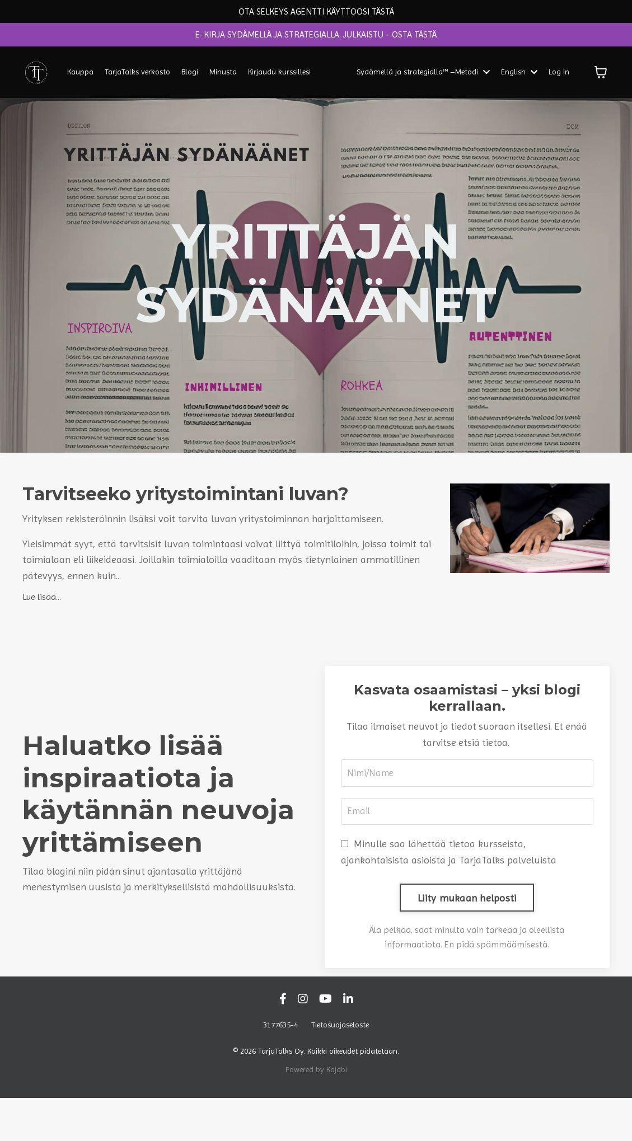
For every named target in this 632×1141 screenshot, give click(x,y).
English (519, 75)
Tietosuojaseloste (340, 1067)
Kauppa (80, 75)
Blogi (189, 75)
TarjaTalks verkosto (137, 75)
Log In (559, 75)
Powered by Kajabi (316, 1111)
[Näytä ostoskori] (601, 76)
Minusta (223, 75)
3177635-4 (280, 1067)
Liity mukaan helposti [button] (467, 940)
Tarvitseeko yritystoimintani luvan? (194, 517)
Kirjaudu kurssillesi (279, 75)
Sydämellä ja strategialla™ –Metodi (424, 75)
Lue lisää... (41, 636)
